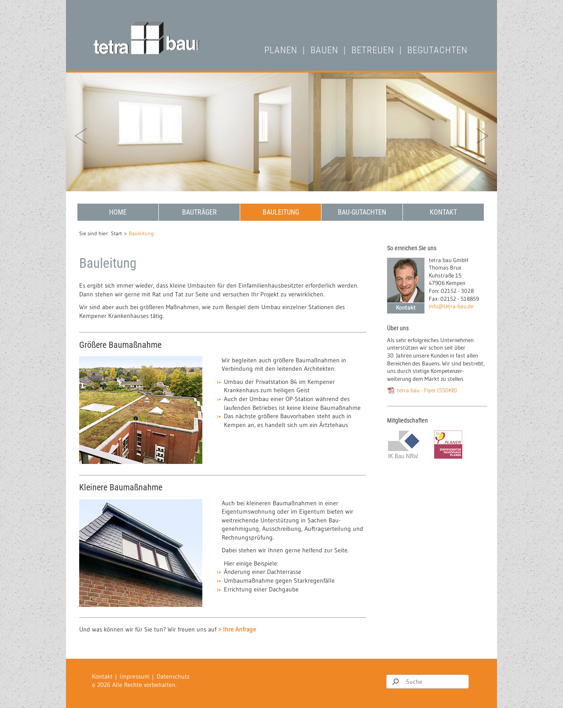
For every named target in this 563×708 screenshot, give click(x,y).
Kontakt (443, 212)
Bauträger (199, 212)
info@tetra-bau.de (451, 306)
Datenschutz (173, 676)
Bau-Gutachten (362, 212)
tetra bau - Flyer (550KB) (427, 390)
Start (116, 233)
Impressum (135, 676)
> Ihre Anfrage (237, 629)
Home (118, 212)
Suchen (395, 681)
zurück (81, 136)
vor (482, 136)
